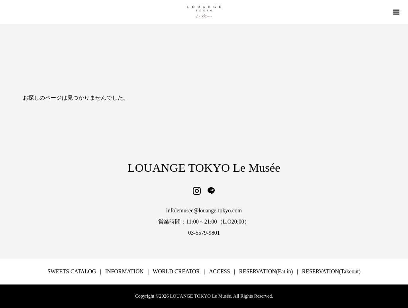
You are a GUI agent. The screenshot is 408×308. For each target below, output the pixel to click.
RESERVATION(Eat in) (266, 272)
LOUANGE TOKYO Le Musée (204, 167)
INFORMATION (124, 272)
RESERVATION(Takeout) (331, 272)
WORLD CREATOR (176, 272)
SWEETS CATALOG (71, 272)
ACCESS (219, 272)
